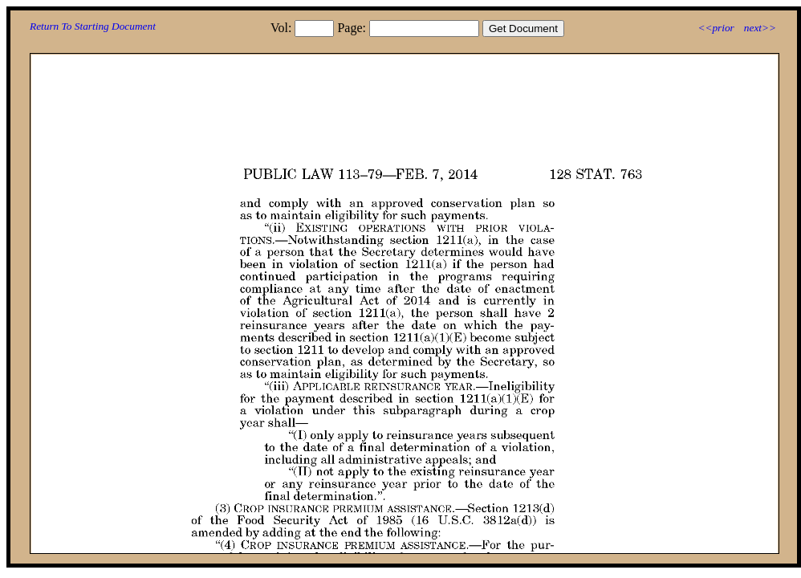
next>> (760, 28)
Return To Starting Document (93, 26)
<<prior (715, 28)
